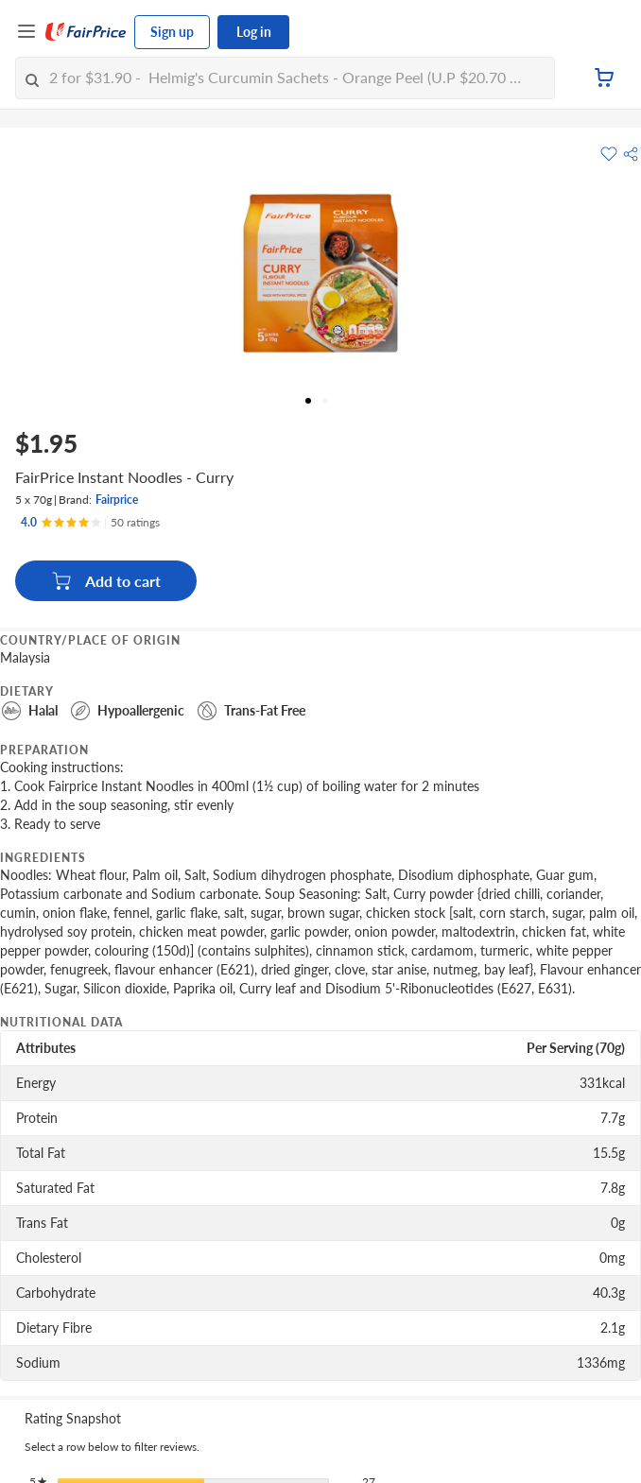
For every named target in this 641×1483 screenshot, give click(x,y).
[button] (630, 154)
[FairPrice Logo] (86, 32)
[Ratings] (90, 522)
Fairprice (116, 499)
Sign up (172, 32)
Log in (253, 32)
